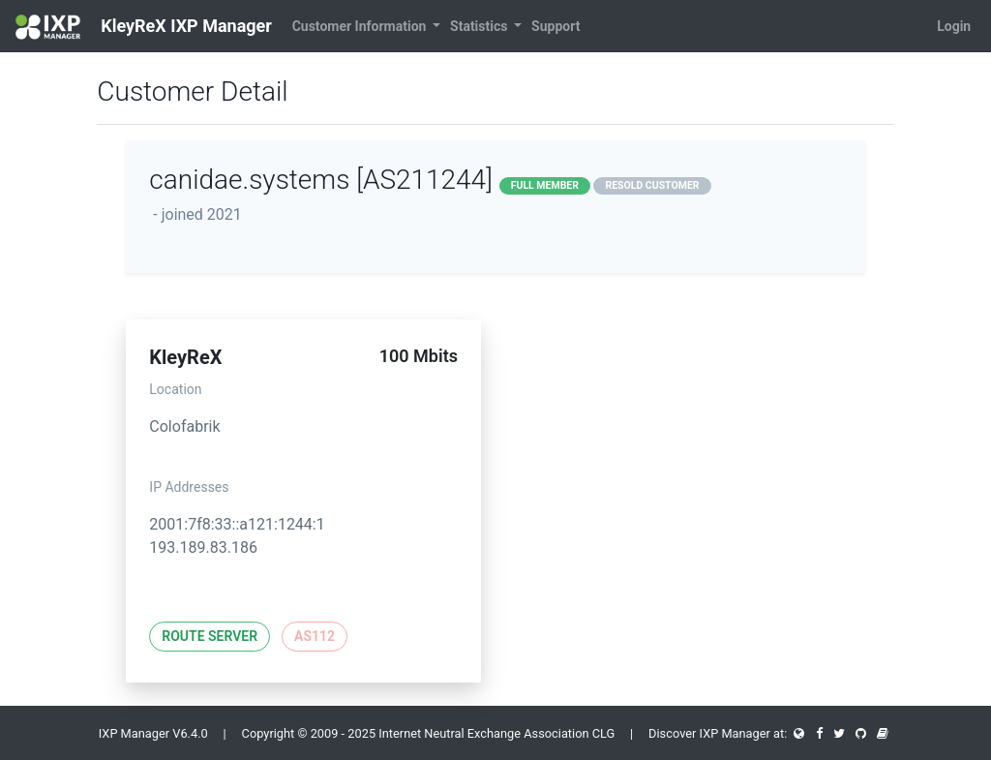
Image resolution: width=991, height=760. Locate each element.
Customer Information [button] (361, 26)
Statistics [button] (480, 26)
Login (954, 26)
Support (555, 26)
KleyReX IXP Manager (143, 27)
